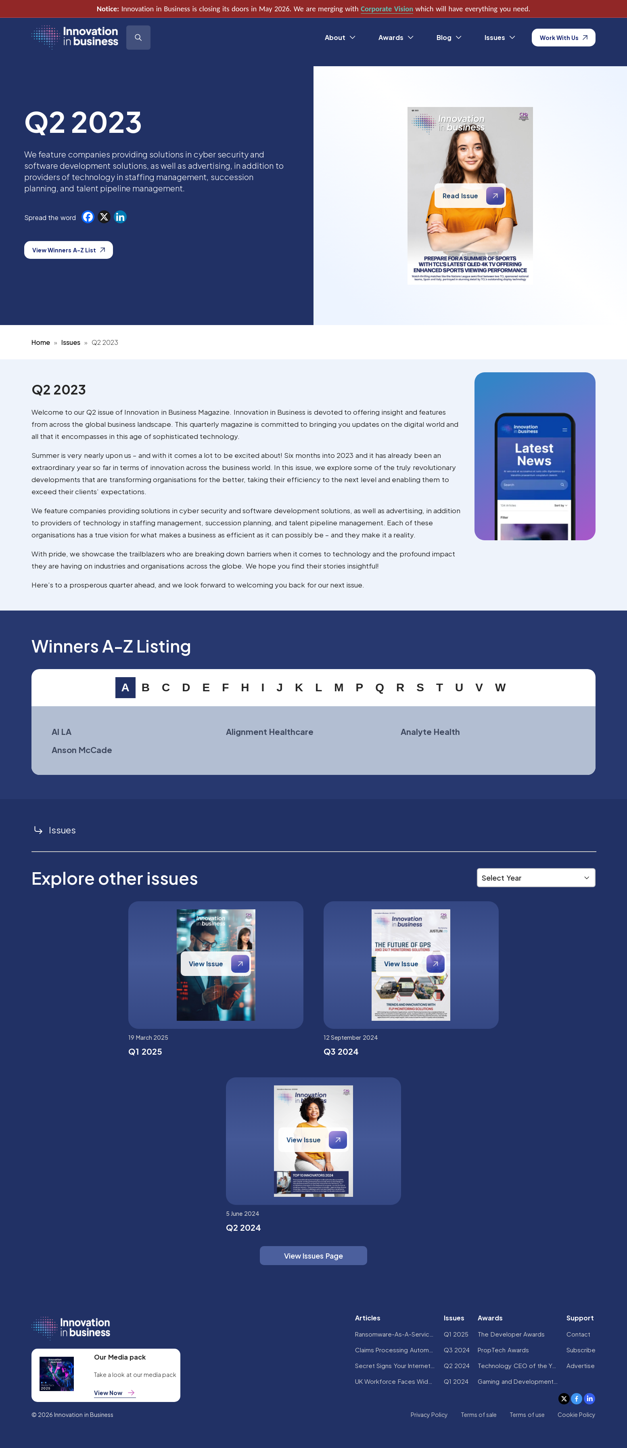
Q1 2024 (456, 1381)
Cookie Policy (577, 1414)
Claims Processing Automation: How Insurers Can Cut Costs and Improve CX (395, 1350)
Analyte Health (430, 731)
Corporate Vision (387, 8)
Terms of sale (479, 1414)
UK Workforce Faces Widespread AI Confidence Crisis (395, 1381)
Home (40, 342)
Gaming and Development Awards (518, 1381)
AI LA (61, 731)
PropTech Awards (503, 1350)
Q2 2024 (457, 1365)
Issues (70, 342)
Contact (578, 1334)
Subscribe (581, 1350)
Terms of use (527, 1414)
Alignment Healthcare (270, 731)
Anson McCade (82, 750)
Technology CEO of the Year (518, 1365)
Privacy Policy (429, 1414)
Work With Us (564, 37)
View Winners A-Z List (68, 250)
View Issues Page (313, 1255)
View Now (115, 1393)
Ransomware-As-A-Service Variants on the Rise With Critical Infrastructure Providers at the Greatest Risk (395, 1334)
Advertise (580, 1365)
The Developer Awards (511, 1334)
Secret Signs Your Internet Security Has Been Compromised (395, 1365)
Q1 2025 (456, 1334)
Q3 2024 (457, 1350)
